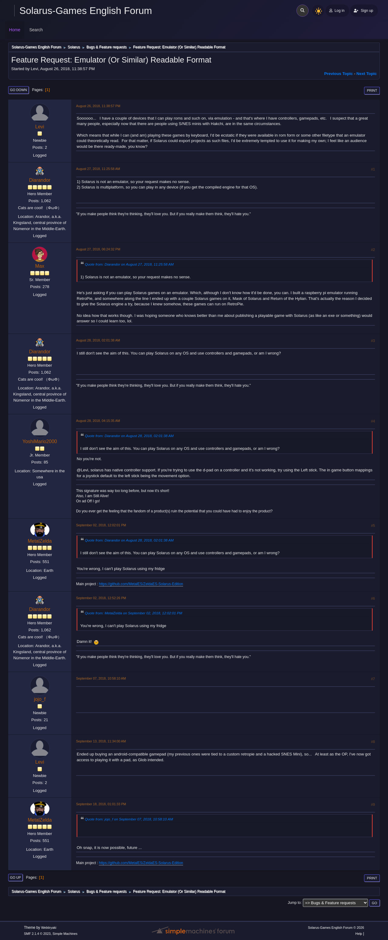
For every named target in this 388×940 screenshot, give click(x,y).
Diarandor (39, 180)
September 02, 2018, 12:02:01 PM (101, 525)
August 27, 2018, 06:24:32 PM (98, 249)
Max (39, 266)
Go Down (18, 90)
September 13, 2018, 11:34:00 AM (101, 741)
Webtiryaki (48, 927)
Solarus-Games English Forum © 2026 (336, 927)
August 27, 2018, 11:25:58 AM (98, 169)
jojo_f (39, 699)
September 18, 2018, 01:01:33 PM (101, 804)
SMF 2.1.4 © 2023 (37, 933)
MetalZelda (40, 541)
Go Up (15, 877)
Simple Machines (64, 933)
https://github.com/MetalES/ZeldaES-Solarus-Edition (141, 584)
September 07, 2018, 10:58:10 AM (101, 678)
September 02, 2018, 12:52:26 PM (101, 598)
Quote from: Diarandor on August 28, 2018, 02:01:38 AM (129, 436)
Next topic (366, 73)
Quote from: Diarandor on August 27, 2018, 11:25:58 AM (129, 264)
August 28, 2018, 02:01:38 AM (98, 340)
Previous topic (338, 73)
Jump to (294, 903)
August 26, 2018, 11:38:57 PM (98, 106)
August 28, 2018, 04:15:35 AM (98, 420)
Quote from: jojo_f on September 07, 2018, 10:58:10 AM (129, 819)
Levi (39, 126)
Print (372, 90)
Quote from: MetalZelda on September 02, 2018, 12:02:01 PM (133, 613)
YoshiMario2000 (39, 441)
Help (358, 933)
